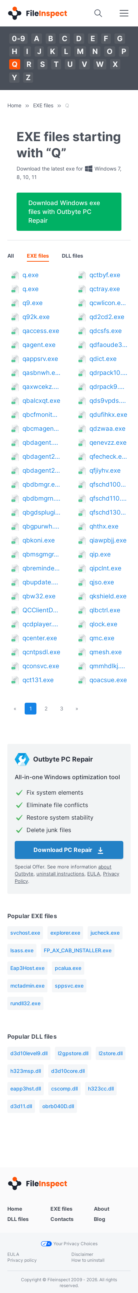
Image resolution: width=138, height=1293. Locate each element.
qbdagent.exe (41, 442)
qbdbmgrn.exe (41, 498)
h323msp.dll (25, 1071)
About (101, 1209)
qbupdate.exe (41, 582)
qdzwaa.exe (107, 428)
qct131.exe (38, 680)
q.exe (30, 275)
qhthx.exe (103, 526)
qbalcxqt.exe (41, 400)
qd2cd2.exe (106, 316)
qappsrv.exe (40, 358)
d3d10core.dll (68, 1071)
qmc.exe (101, 638)
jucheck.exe (105, 933)
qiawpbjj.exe (108, 540)
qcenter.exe (39, 638)
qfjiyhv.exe (105, 470)
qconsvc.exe (40, 666)
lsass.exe (21, 950)
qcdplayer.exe (41, 624)
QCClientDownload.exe (41, 610)
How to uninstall (88, 1260)
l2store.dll (111, 1053)
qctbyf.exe (104, 275)
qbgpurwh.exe (41, 526)
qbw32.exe (39, 596)
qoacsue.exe (108, 680)
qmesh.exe (105, 652)
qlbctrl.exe (104, 610)
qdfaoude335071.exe (108, 344)
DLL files (72, 255)
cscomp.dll (64, 1088)
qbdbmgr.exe (41, 484)
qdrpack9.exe (108, 386)
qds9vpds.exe (108, 400)
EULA (93, 874)
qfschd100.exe (108, 484)
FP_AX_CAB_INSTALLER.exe (78, 950)
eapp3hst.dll (25, 1088)
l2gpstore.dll (73, 1053)
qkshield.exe (108, 596)
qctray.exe (104, 289)
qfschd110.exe (108, 498)
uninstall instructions (60, 874)
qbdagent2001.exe (41, 456)
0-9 (18, 38)
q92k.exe (36, 316)
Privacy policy (22, 1260)
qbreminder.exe (41, 568)
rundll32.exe (25, 1003)
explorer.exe (65, 933)
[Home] (37, 13)
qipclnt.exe (105, 568)
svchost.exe (25, 933)
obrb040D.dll (58, 1106)
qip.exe (100, 554)
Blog (99, 1219)
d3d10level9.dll (28, 1053)
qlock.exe (103, 624)
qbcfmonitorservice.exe (41, 414)
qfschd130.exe (108, 512)
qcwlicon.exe (108, 303)
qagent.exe (39, 344)
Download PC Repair (69, 850)
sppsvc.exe (69, 985)
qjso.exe (101, 582)
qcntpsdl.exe (41, 652)
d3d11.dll (21, 1106)
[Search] (98, 13)
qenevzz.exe (108, 442)
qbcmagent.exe (41, 428)
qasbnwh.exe (41, 372)
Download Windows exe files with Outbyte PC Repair (64, 211)
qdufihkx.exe (108, 414)
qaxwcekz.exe (41, 386)
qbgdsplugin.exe (41, 512)
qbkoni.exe (38, 540)
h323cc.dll (101, 1088)
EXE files (43, 105)
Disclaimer (82, 1254)
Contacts (62, 1219)
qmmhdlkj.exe (108, 666)
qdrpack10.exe (108, 372)
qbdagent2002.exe (41, 470)
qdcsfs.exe (105, 330)
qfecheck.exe (108, 456)
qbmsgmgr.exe (41, 554)
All (10, 255)
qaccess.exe (40, 330)
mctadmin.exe (27, 985)
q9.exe (32, 303)
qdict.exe (103, 358)
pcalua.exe (68, 968)
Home (14, 105)
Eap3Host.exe (27, 968)
